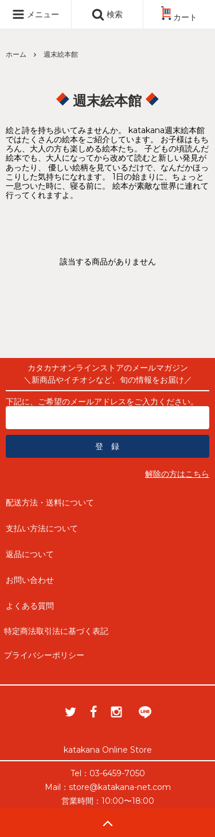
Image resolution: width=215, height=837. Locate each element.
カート (179, 17)
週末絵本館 (61, 54)
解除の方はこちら (177, 474)
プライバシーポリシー (44, 655)
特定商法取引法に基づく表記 (56, 631)
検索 (107, 14)
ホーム (16, 54)
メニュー (35, 14)
